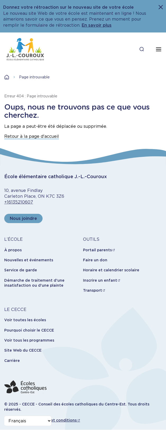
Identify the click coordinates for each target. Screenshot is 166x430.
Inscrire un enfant (100, 280)
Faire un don (95, 260)
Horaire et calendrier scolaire (111, 270)
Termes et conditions (56, 420)
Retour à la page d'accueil (31, 136)
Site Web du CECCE (23, 350)
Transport (92, 290)
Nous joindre (23, 218)
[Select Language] (28, 421)
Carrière (12, 360)
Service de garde (20, 270)
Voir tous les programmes (29, 340)
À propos (13, 250)
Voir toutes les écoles (25, 320)
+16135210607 (18, 202)
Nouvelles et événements (28, 260)
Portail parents (97, 250)
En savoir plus (97, 25)
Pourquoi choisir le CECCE (29, 330)
